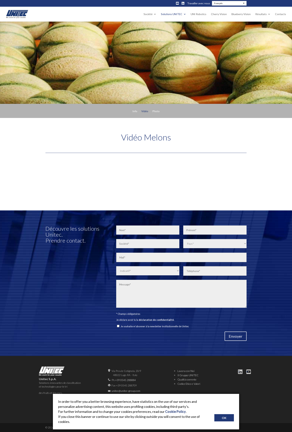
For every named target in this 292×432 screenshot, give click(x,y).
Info (134, 111)
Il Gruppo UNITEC (188, 375)
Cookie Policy (175, 411)
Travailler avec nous (198, 3)
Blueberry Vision (241, 14)
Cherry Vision (219, 14)
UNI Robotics (198, 14)
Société (148, 14)
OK (224, 418)
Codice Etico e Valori (188, 383)
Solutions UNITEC (171, 14)
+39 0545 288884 (125, 380)
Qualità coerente (186, 379)
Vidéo (144, 111)
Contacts (280, 14)
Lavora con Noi (185, 370)
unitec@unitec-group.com (126, 390)
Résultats (261, 14)
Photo (156, 111)
